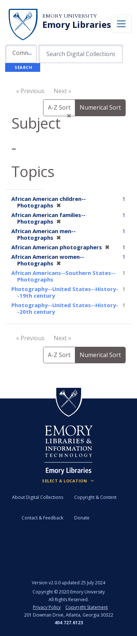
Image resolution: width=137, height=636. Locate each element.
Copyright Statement (86, 607)
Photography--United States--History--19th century (64, 292)
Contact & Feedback (42, 518)
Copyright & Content (95, 497)
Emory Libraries (76, 24)
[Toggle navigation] (121, 24)
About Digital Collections (37, 497)
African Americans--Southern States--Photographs (63, 276)
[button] (21, 54)
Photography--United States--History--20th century (64, 308)
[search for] (81, 54)
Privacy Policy (47, 607)
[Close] (69, 115)
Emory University (69, 15)
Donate (82, 518)
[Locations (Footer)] (68, 481)
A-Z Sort (59, 107)
